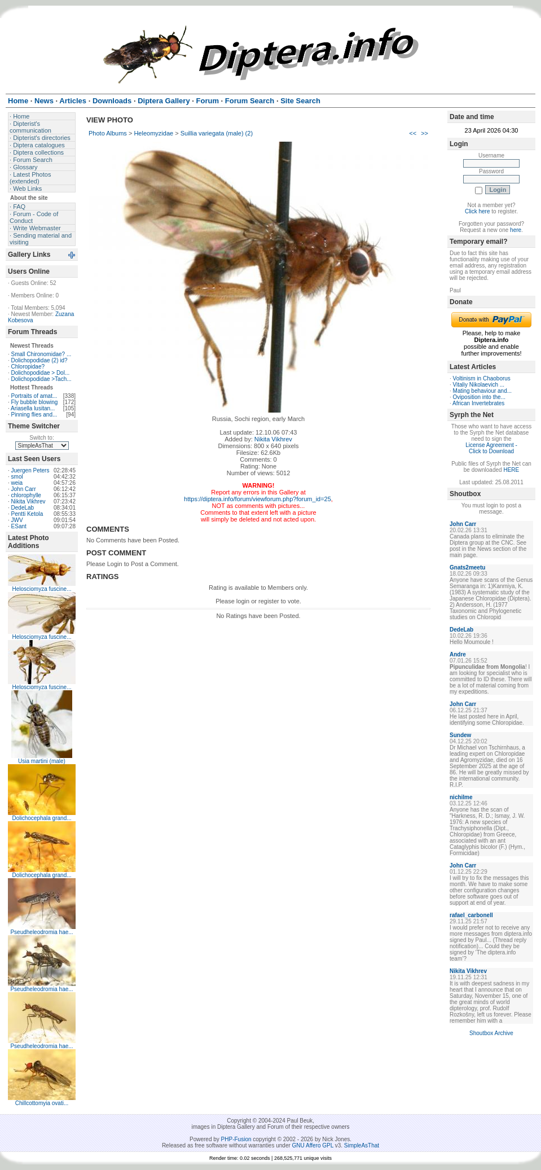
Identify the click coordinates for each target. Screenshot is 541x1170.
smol (17, 477)
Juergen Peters (30, 470)
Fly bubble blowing (34, 402)
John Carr (23, 489)
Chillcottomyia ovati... (41, 1103)
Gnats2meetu (467, 567)
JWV (17, 520)
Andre (458, 654)
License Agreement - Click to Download (491, 448)
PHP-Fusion (236, 1139)
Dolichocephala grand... (41, 818)
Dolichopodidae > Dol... (40, 373)
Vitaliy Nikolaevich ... (479, 385)
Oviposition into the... (479, 397)
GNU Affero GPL (312, 1145)
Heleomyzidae (153, 133)
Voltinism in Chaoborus (482, 378)
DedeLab (22, 508)
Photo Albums (108, 133)
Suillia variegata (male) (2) (217, 133)
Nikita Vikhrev (28, 501)
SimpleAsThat (361, 1145)
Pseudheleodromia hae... (41, 932)
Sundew (460, 735)
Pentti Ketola (27, 514)
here (515, 230)
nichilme (461, 797)
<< (412, 133)
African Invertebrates (478, 403)
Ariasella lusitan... (33, 408)
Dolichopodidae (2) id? (39, 360)
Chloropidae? (28, 366)
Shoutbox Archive (491, 1033)
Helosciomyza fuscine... (41, 589)
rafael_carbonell (471, 915)
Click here (477, 211)
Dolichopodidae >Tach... (41, 379)
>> (424, 133)
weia (17, 483)
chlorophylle (26, 495)
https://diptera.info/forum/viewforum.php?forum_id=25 (257, 499)
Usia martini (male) (41, 761)
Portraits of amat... (34, 396)
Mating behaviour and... (482, 391)
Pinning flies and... (34, 414)
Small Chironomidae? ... (41, 354)
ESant (19, 526)
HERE (511, 470)
